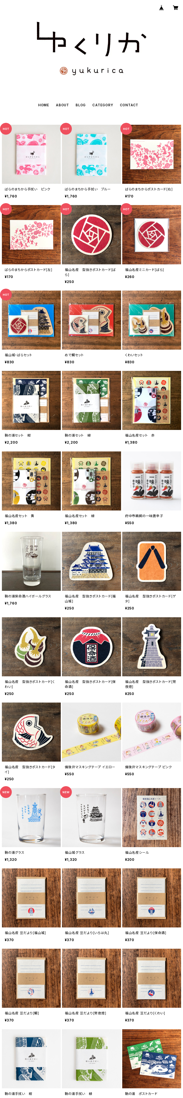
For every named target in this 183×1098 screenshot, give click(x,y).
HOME (43, 105)
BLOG (81, 105)
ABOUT (62, 105)
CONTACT (129, 105)
